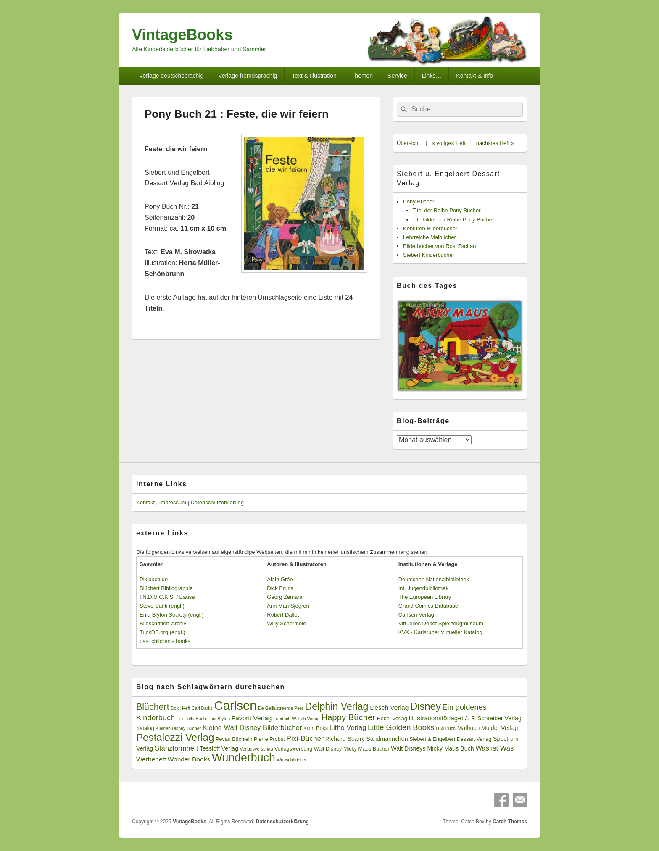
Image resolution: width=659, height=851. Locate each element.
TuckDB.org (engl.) (162, 632)
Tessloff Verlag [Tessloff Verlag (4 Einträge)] (219, 748)
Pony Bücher (418, 201)
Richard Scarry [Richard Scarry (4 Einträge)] (345, 738)
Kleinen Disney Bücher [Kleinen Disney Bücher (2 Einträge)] (178, 728)
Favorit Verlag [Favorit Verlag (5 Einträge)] (252, 718)
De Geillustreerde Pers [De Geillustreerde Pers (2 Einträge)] (280, 708)
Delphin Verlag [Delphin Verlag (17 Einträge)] (337, 706)
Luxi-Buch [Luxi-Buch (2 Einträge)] (446, 728)
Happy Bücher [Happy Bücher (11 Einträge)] (348, 717)
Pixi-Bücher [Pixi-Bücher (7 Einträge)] (305, 738)
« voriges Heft (449, 143)
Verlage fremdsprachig (247, 75)
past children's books (165, 641)
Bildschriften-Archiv (163, 623)
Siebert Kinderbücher (428, 255)
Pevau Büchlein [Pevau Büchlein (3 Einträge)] (234, 739)
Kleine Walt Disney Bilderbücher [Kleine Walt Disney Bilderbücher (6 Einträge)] (252, 728)
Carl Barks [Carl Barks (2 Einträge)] (202, 708)
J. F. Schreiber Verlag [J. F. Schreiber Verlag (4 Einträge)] (493, 718)
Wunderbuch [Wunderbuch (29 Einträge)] (243, 757)
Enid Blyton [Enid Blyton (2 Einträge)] (218, 718)
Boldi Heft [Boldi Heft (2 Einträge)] (180, 708)
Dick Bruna (280, 588)
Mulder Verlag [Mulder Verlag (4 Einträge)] (499, 728)
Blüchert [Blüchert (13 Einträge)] (152, 707)
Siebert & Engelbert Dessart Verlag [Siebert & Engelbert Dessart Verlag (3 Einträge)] (450, 739)
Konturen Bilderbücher (430, 228)
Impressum (172, 502)
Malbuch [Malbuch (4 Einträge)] (468, 728)
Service (397, 75)
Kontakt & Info (474, 75)
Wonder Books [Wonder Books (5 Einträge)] (189, 759)
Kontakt (145, 502)
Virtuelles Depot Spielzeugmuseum (440, 623)
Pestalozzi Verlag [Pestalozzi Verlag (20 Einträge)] (175, 737)
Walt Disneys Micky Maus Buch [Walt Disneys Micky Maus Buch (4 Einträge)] (432, 748)
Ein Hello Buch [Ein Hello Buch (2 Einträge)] (191, 718)
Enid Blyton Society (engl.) (171, 614)
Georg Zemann (285, 597)
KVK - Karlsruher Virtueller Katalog (440, 632)
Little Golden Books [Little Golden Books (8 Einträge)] (401, 727)
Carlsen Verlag (416, 614)
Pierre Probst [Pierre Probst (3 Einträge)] (269, 739)
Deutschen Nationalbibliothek (433, 579)
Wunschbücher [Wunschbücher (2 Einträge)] (292, 759)
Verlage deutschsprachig (171, 75)
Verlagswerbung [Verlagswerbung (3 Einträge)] (293, 749)
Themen (362, 75)
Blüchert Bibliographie (166, 588)
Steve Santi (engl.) (162, 606)
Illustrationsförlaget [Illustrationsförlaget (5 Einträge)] (436, 718)
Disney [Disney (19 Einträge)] (425, 706)
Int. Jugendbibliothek (423, 588)
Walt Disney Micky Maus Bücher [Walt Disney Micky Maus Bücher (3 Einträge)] (352, 749)
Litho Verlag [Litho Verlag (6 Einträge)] (348, 728)
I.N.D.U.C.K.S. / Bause (167, 597)
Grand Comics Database (428, 606)
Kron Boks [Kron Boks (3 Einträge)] (315, 728)
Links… (432, 75)
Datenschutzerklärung (217, 502)
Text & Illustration (314, 75)
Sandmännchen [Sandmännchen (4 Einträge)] (387, 738)
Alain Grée (280, 579)
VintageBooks (182, 34)
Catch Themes (510, 822)
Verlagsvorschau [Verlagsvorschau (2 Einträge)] (256, 748)
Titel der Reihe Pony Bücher (447, 210)
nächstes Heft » (495, 143)
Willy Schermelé (286, 623)
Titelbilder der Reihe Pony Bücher (453, 219)
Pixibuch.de (154, 579)
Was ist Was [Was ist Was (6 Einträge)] (494, 748)
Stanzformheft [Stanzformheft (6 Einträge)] (176, 748)
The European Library (424, 597)
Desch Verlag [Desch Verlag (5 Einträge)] (389, 707)
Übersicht (408, 143)
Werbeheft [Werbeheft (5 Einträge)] (151, 759)
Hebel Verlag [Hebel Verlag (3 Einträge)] (392, 719)
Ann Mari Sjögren (288, 606)
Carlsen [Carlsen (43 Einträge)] (235, 705)
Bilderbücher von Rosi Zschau (439, 246)
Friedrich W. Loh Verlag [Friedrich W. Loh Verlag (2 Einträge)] (296, 718)
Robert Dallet (283, 614)
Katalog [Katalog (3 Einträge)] (145, 728)
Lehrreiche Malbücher (429, 237)
